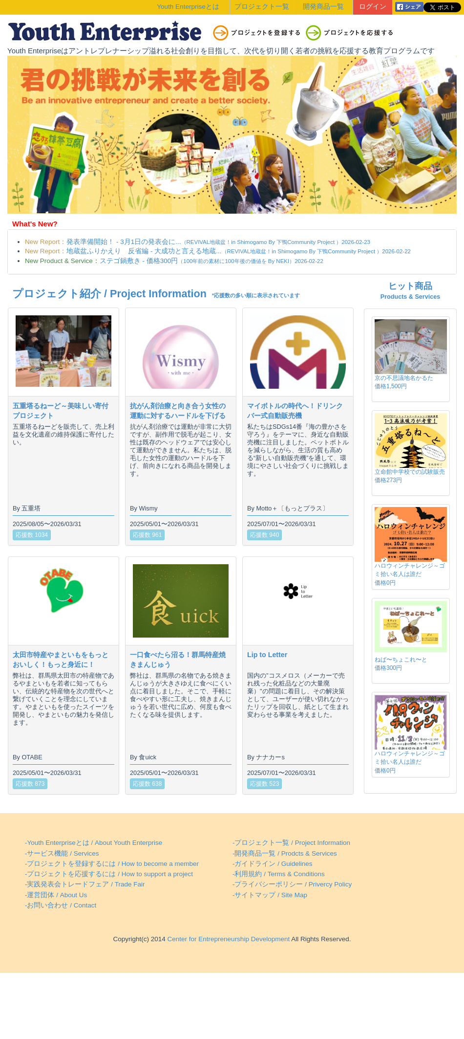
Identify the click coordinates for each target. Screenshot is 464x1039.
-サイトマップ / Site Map (269, 895)
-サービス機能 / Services (62, 853)
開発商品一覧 (323, 6)
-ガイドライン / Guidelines (272, 863)
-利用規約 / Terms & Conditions (278, 874)
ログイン (372, 6)
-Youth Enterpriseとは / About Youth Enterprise (93, 842)
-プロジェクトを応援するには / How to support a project (109, 874)
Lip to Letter (267, 655)
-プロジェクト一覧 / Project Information (291, 842)
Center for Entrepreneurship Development (228, 939)
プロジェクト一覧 (261, 6)
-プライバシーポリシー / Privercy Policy (292, 884)
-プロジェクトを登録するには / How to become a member (112, 863)
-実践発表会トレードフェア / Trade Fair (85, 884)
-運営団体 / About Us (56, 895)
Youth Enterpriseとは (188, 6)
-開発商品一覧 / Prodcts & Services (284, 853)
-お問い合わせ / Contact (60, 905)
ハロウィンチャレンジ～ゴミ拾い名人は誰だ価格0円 (410, 574)
